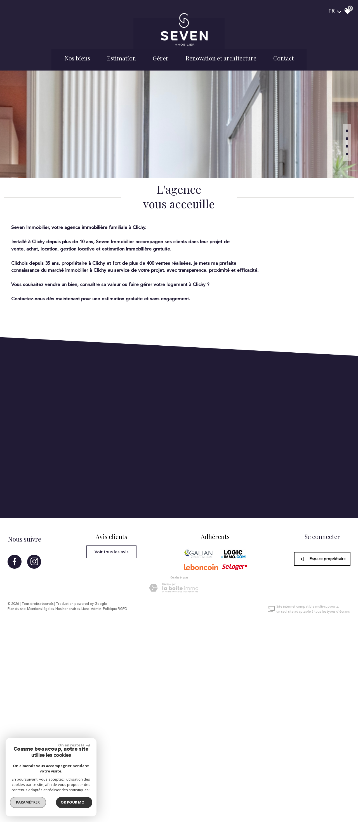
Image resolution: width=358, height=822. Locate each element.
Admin (102, 771)
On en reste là (76, 743)
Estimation (121, 49)
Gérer (161, 49)
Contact (283, 49)
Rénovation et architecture (220, 49)
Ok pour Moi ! (75, 800)
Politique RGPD (121, 771)
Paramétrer (29, 800)
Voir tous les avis (114, 717)
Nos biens (77, 49)
